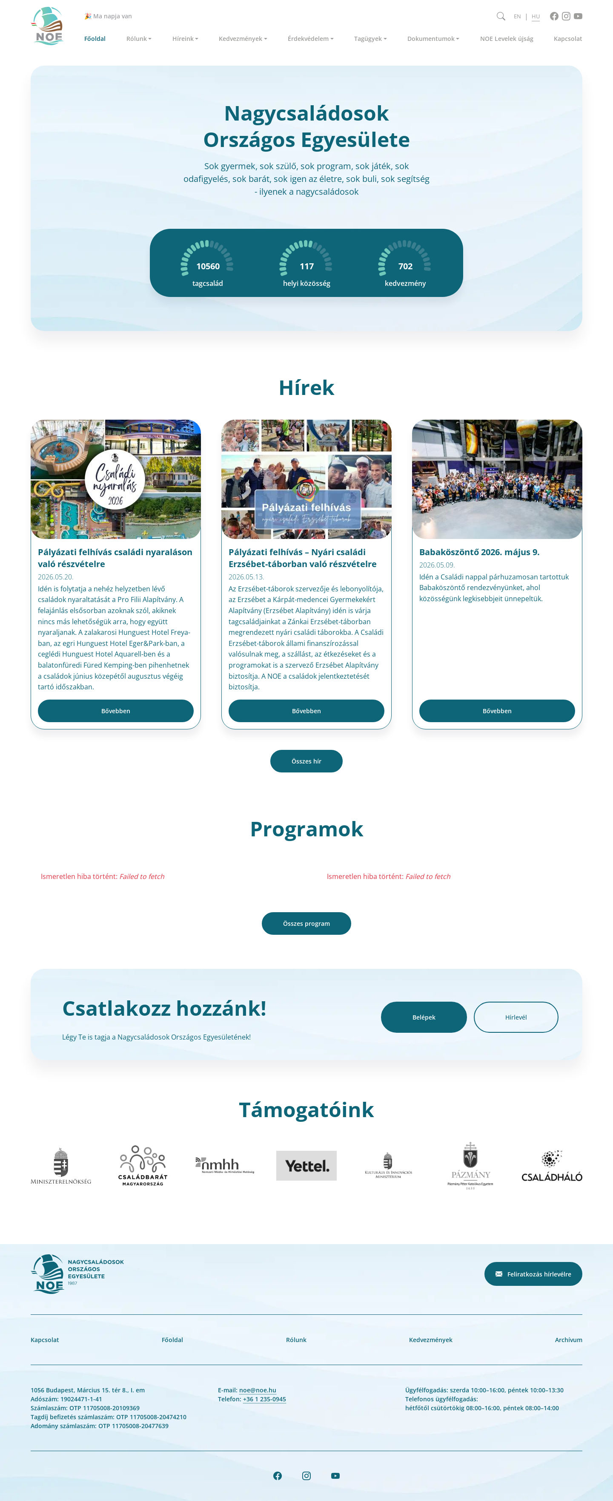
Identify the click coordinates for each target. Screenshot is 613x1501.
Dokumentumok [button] (431, 39)
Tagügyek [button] (368, 39)
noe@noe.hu (257, 1390)
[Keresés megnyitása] (501, 16)
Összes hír (306, 761)
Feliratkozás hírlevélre (533, 1274)
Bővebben (115, 711)
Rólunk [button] (136, 39)
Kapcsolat (568, 39)
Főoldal (95, 39)
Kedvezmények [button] (240, 39)
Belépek (423, 1017)
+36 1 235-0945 (264, 1399)
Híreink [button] (183, 39)
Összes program (306, 923)
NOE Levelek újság (506, 39)
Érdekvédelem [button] (308, 39)
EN (517, 16)
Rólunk (296, 1340)
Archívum (568, 1340)
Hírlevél (516, 1017)
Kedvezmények (431, 1340)
